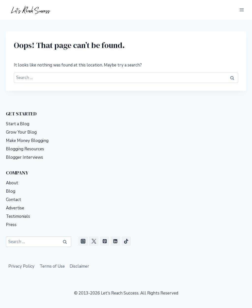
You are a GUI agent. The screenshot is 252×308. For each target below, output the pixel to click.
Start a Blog (17, 124)
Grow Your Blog (21, 132)
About (12, 183)
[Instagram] (83, 241)
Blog (10, 191)
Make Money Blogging (27, 140)
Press (11, 225)
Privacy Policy (21, 266)
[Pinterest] (104, 241)
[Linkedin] (115, 241)
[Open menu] (241, 10)
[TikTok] (126, 241)
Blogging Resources (25, 149)
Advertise (15, 208)
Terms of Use (52, 266)
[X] (93, 241)
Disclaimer (79, 266)
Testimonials (18, 216)
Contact (13, 199)
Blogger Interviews (24, 157)
